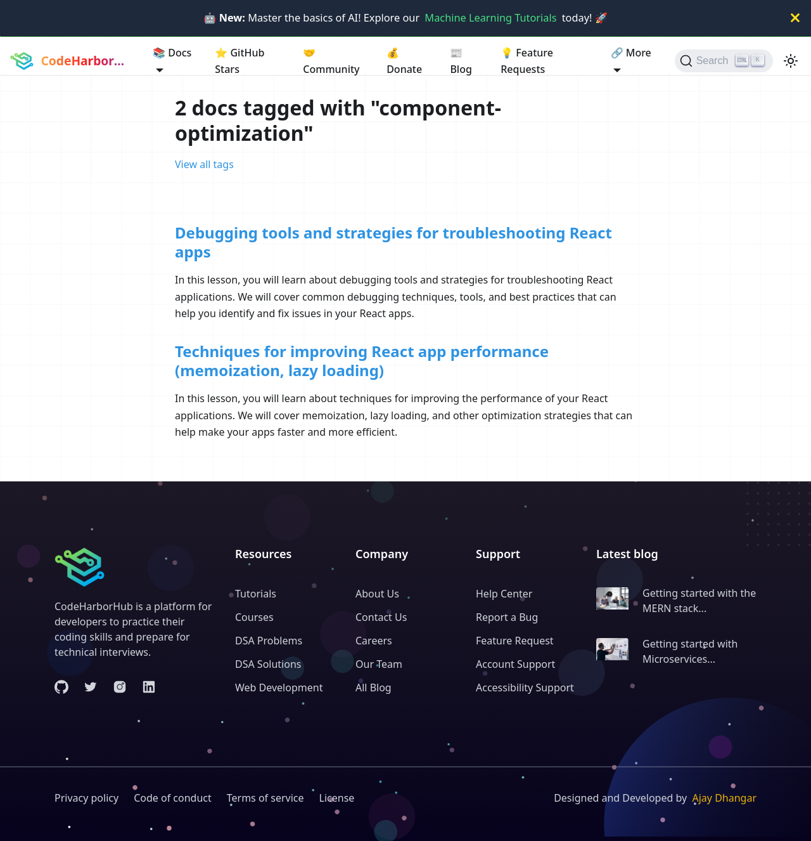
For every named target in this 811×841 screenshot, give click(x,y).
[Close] (795, 18)
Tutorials (255, 594)
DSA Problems (268, 641)
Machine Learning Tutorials (490, 18)
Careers (373, 641)
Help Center (504, 594)
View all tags (204, 164)
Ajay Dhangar (724, 798)
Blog (460, 60)
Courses (254, 617)
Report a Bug (507, 617)
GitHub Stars (239, 60)
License (337, 798)
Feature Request (515, 641)
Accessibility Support (525, 687)
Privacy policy (86, 798)
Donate (404, 60)
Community (331, 60)
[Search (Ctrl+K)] (724, 60)
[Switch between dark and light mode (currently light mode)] (791, 61)
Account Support (515, 664)
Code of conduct (173, 798)
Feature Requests (527, 60)
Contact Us (381, 617)
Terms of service (265, 798)
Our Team (378, 664)
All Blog (373, 687)
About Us (377, 594)
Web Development (278, 687)
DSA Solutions (268, 664)
